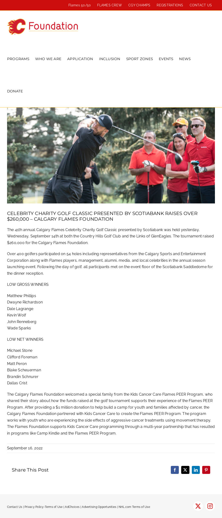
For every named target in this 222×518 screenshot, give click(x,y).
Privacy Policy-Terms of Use (44, 507)
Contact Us (14, 507)
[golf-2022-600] (111, 155)
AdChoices (72, 507)
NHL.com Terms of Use (134, 507)
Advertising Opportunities (99, 507)
